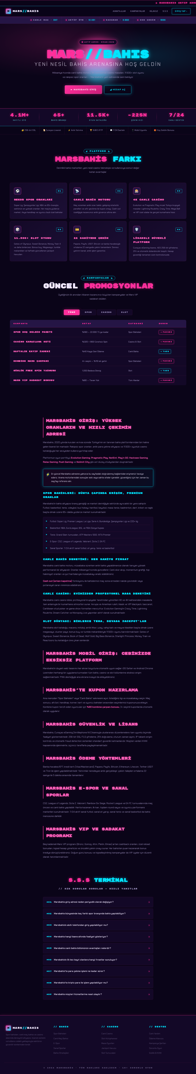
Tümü (71, 312)
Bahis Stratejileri (61, 1053)
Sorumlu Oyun (155, 1048)
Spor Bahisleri (60, 1033)
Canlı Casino (107, 1033)
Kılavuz (154, 11)
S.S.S (165, 11)
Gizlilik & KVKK (155, 1053)
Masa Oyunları (107, 1043)
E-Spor (57, 1043)
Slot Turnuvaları (108, 1053)
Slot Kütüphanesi (109, 1038)
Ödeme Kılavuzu (156, 1038)
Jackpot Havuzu (108, 1048)
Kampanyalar (137, 11)
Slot (124, 312)
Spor (88, 312)
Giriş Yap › (181, 11)
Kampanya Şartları (157, 1043)
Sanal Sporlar (60, 1048)
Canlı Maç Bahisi (61, 1038)
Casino (106, 312)
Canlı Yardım (154, 1033)
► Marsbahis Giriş (83, 89)
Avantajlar (119, 11)
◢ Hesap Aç (118, 89)
